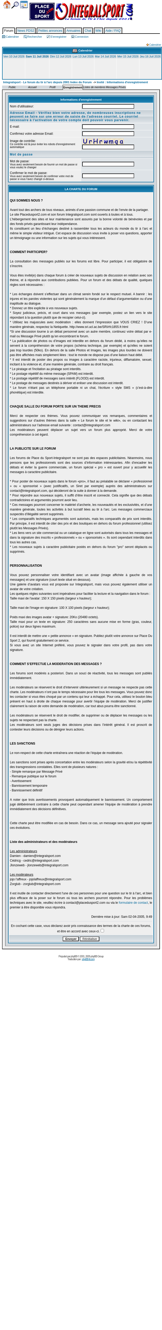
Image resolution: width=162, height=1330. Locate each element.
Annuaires (73, 31)
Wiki (98, 31)
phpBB (74, 956)
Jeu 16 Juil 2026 (150, 56)
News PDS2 (25, 31)
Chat (88, 31)
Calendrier (24, 5)
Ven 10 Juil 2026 (13, 56)
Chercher (15, 5)
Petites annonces (50, 31)
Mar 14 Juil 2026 (105, 56)
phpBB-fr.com (88, 959)
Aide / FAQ (113, 31)
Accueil (6, 5)
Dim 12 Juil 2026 (60, 56)
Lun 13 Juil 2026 (83, 56)
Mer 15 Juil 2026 (127, 56)
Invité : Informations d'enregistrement (122, 82)
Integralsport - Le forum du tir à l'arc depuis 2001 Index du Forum (47, 82)
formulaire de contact (133, 903)
